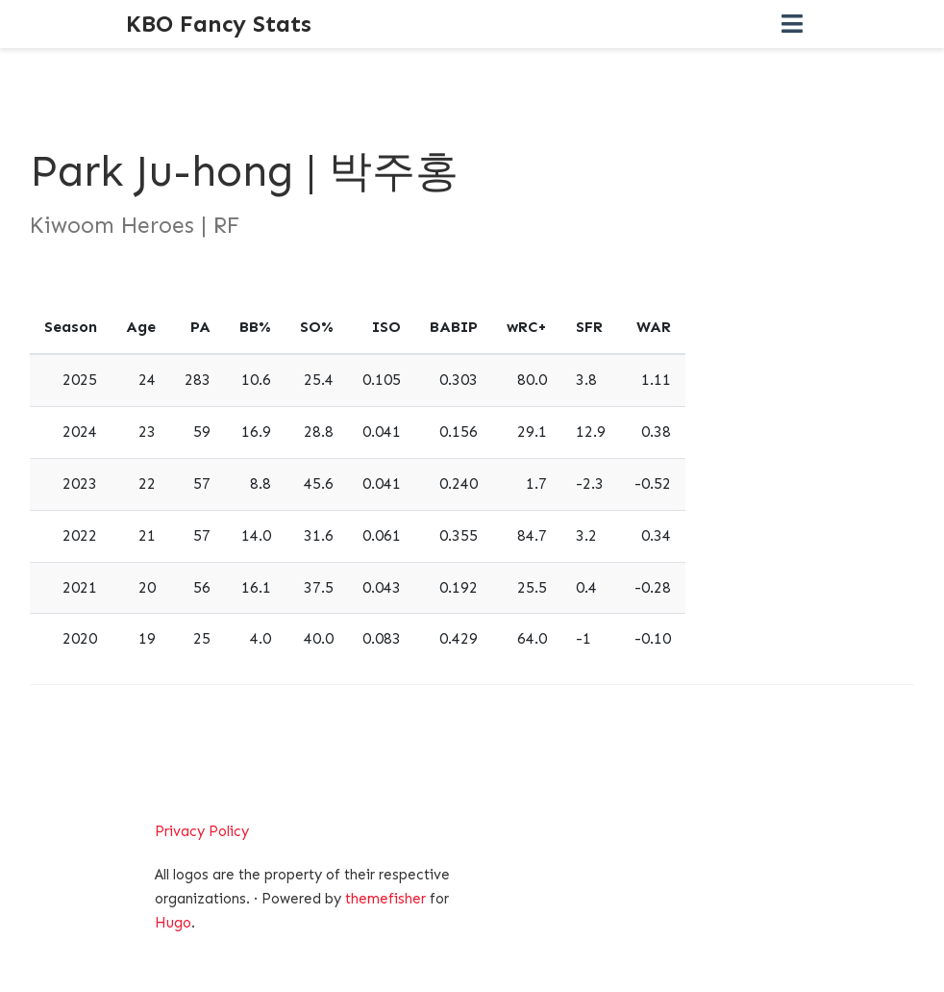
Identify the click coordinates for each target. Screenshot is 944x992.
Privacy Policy (202, 831)
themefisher (385, 898)
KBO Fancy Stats (218, 24)
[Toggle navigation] (792, 24)
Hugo (173, 922)
